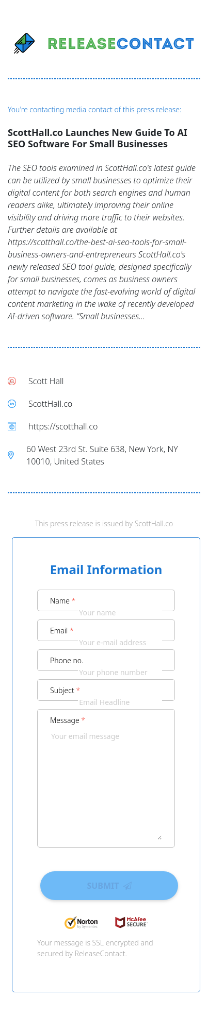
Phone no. (67, 660)
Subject (65, 690)
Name (62, 601)
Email (62, 630)
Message (67, 720)
